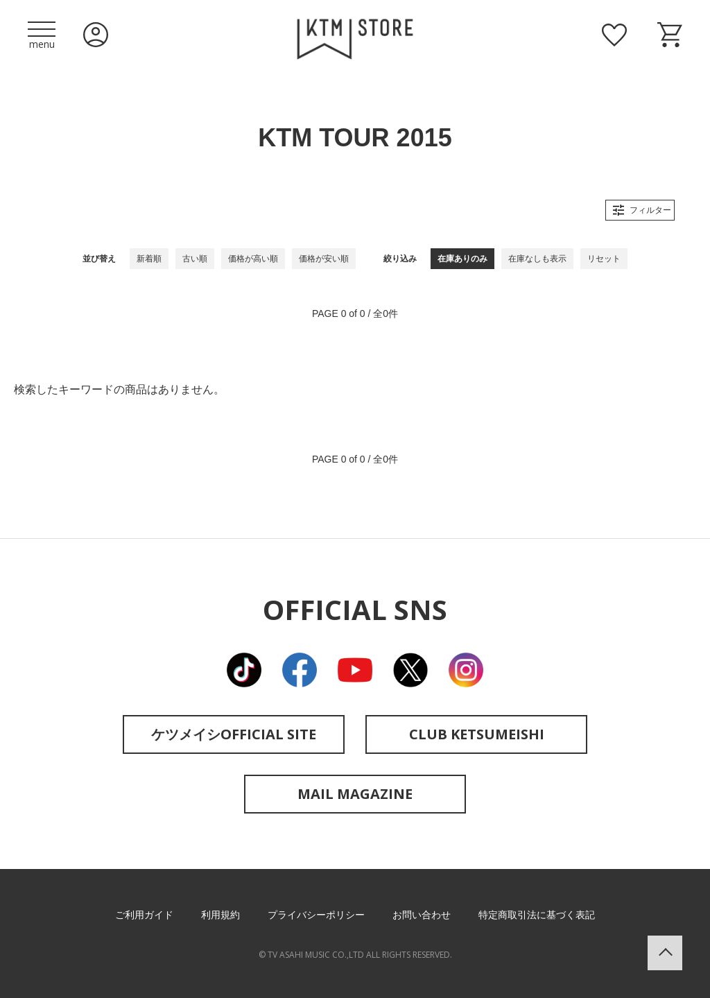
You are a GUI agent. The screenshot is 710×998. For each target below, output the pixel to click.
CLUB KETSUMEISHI (476, 734)
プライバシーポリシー (316, 914)
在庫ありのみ (462, 259)
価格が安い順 (324, 259)
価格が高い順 (253, 259)
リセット (604, 259)
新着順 (149, 259)
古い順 (194, 259)
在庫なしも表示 (537, 259)
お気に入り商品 (614, 35)
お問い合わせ (421, 914)
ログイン (95, 35)
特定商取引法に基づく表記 (536, 914)
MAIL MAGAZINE (355, 793)
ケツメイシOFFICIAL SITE (233, 734)
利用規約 (220, 914)
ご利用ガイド (144, 914)
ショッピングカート (669, 35)
